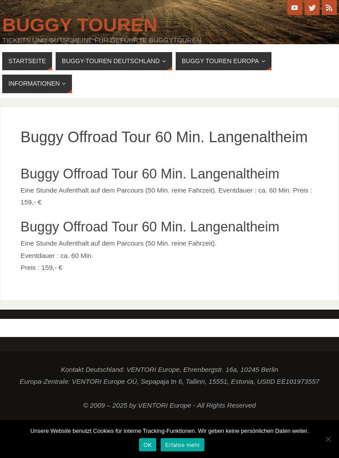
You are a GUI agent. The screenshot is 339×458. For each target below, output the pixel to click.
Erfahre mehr (182, 445)
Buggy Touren (79, 25)
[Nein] (328, 439)
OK (147, 445)
